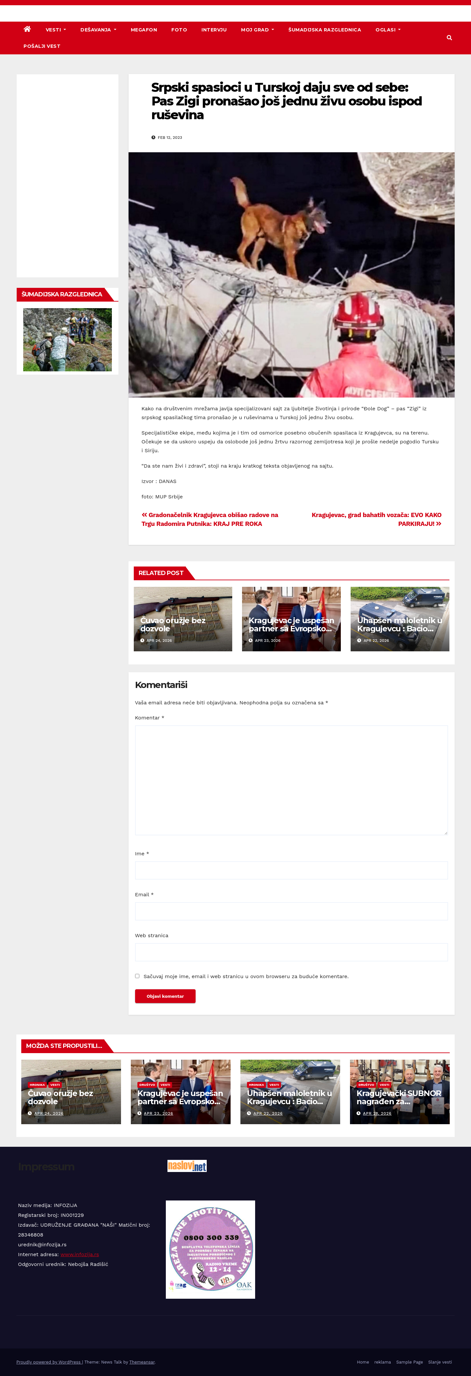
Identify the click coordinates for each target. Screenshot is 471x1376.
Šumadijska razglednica (324, 30)
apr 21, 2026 (377, 1113)
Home (363, 1362)
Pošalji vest (42, 46)
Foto (179, 30)
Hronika (37, 1085)
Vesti (56, 30)
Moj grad (257, 30)
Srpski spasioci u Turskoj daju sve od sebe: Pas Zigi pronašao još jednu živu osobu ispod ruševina (286, 101)
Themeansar (142, 1362)
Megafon (144, 30)
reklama (382, 1362)
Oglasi (388, 30)
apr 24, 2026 (49, 1113)
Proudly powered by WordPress (49, 1362)
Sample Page (409, 1362)
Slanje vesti (440, 1362)
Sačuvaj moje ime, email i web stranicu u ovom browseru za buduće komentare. (246, 976)
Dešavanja (98, 30)
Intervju (214, 30)
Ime (142, 853)
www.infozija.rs (80, 1254)
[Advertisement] (67, 176)
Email (144, 894)
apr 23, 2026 (158, 1113)
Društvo (147, 1085)
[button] (449, 38)
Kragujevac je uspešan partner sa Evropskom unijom (291, 629)
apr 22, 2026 (268, 1113)
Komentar (150, 718)
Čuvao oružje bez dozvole (172, 624)
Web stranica (151, 935)
